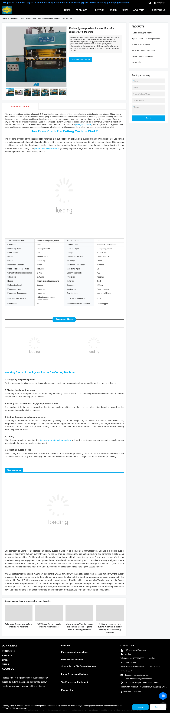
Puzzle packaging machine (142, 33)
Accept (140, 707)
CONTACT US (158, 10)
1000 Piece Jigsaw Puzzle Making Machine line (49, 625)
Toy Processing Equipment (142, 56)
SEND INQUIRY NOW (81, 59)
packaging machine (83, 124)
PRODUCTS (81, 10)
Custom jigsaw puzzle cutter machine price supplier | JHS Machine (45, 18)
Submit (148, 118)
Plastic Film (136, 62)
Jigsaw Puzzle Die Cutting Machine (146, 39)
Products (13, 18)
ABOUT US (138, 10)
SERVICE (99, 10)
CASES (113, 10)
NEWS (125, 10)
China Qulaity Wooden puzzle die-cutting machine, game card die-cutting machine (79, 626)
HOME (67, 10)
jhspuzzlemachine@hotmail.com (139, 679)
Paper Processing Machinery (143, 50)
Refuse (158, 707)
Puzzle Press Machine (141, 44)
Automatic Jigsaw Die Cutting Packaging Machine (18, 625)
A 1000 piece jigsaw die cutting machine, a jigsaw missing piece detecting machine (110, 628)
